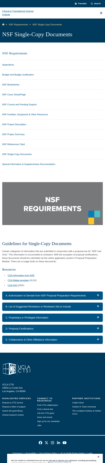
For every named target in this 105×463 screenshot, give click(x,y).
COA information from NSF (21, 275)
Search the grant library (12, 411)
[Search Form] (96, 4)
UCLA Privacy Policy (48, 453)
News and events (44, 417)
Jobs (39, 425)
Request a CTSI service (12, 403)
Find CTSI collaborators (47, 405)
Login (90, 453)
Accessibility (30, 453)
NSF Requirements (18, 24)
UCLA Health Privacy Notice (72, 453)
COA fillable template (18, 280)
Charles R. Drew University (84, 407)
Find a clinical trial (45, 409)
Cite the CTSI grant (45, 413)
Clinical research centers (13, 415)
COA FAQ (13, 285)
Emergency (18, 453)
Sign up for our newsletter (48, 421)
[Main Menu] (101, 13)
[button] (81, 4)
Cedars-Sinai (78, 403)
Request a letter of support (14, 407)
